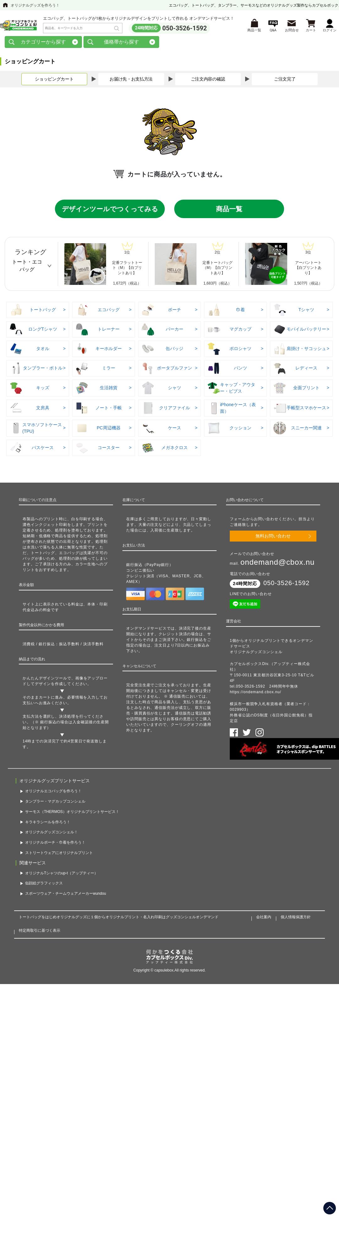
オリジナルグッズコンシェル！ (51, 833)
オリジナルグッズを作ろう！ (35, 5)
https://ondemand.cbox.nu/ (255, 693)
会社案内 (263, 918)
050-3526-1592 (184, 28)
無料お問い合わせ (273, 537)
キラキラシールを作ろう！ (47, 823)
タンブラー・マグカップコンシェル (55, 802)
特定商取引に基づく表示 (39, 931)
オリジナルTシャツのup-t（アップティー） (61, 874)
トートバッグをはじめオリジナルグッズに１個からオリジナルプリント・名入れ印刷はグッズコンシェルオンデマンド (118, 918)
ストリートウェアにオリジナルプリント (59, 853)
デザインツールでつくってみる (110, 209)
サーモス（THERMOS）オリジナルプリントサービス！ (72, 812)
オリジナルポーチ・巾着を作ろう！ (55, 843)
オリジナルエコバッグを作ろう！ (53, 792)
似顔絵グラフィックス (44, 884)
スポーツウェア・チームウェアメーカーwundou (65, 895)
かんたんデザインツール (45, 679)
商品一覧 (229, 209)
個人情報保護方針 (296, 918)
